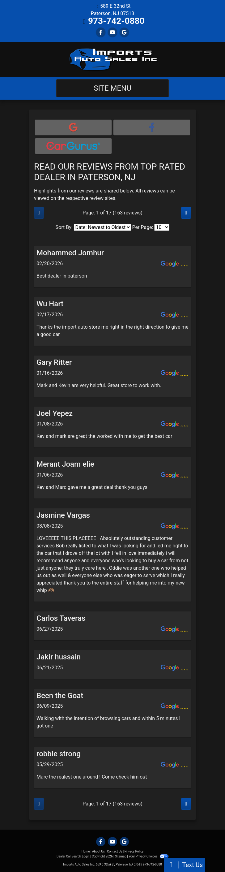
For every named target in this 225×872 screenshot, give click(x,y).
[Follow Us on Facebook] (100, 32)
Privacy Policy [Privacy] (134, 851)
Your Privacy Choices (148, 856)
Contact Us (114, 851)
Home (86, 851)
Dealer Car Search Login (73, 856)
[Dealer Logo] (112, 59)
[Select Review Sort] (102, 227)
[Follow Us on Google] (124, 32)
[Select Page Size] (161, 227)
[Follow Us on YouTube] (112, 32)
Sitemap (120, 856)
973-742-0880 (116, 21)
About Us (98, 851)
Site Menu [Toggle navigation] (112, 88)
